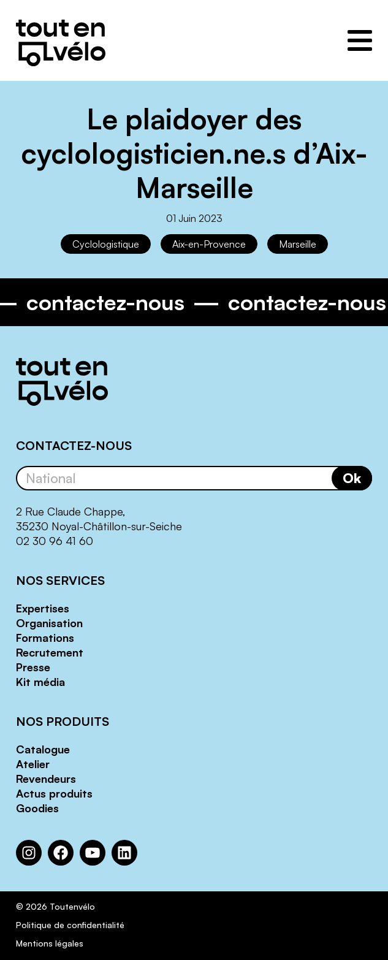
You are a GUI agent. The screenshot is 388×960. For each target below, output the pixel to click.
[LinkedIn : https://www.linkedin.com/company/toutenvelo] (124, 853)
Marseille (297, 244)
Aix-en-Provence (209, 244)
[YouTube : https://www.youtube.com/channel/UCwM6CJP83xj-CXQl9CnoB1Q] (92, 853)
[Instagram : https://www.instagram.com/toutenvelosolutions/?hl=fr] (29, 853)
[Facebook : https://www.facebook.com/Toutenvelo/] (61, 853)
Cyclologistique (105, 244)
